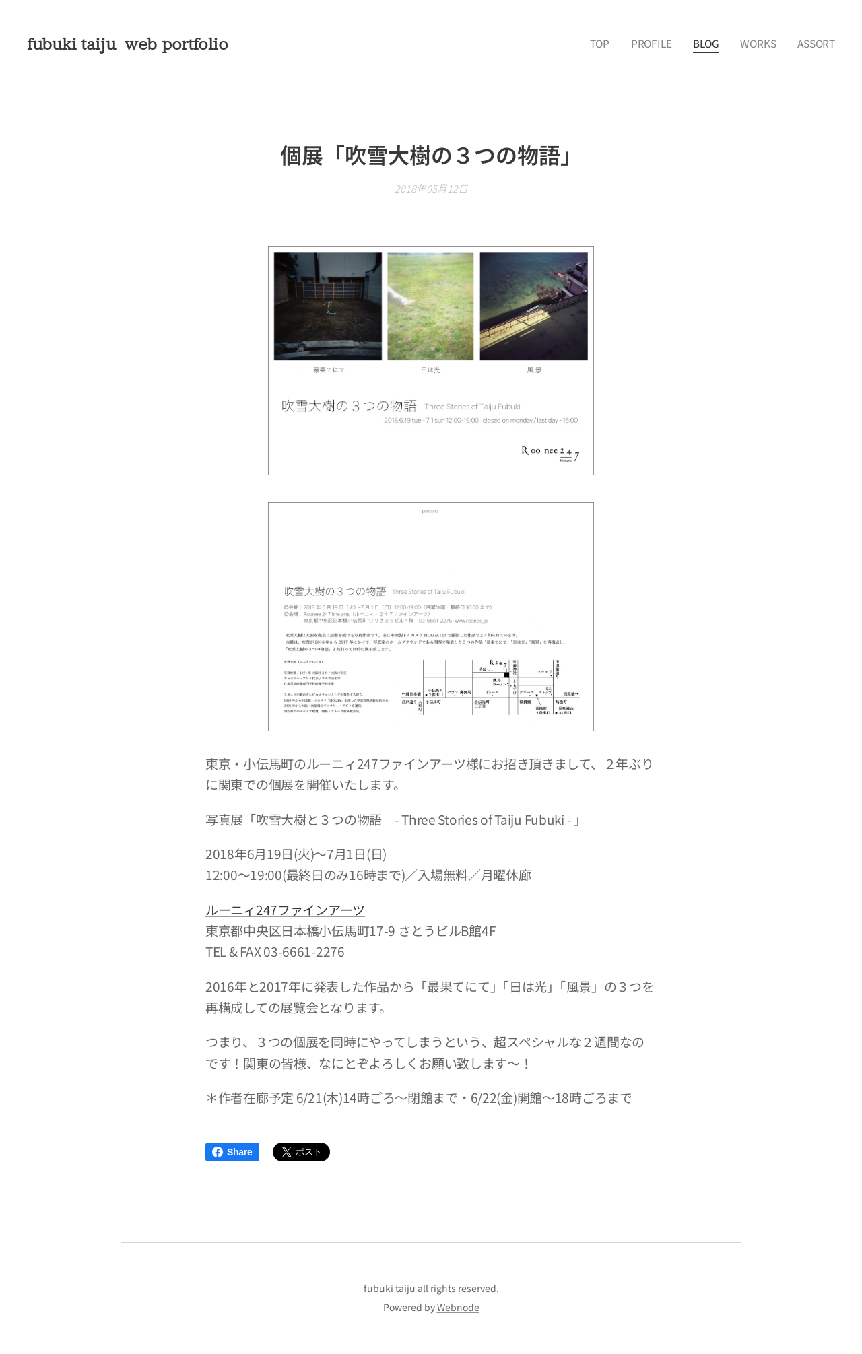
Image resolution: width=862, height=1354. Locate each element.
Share (232, 1152)
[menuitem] (617, 44)
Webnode (458, 1307)
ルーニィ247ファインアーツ (285, 909)
